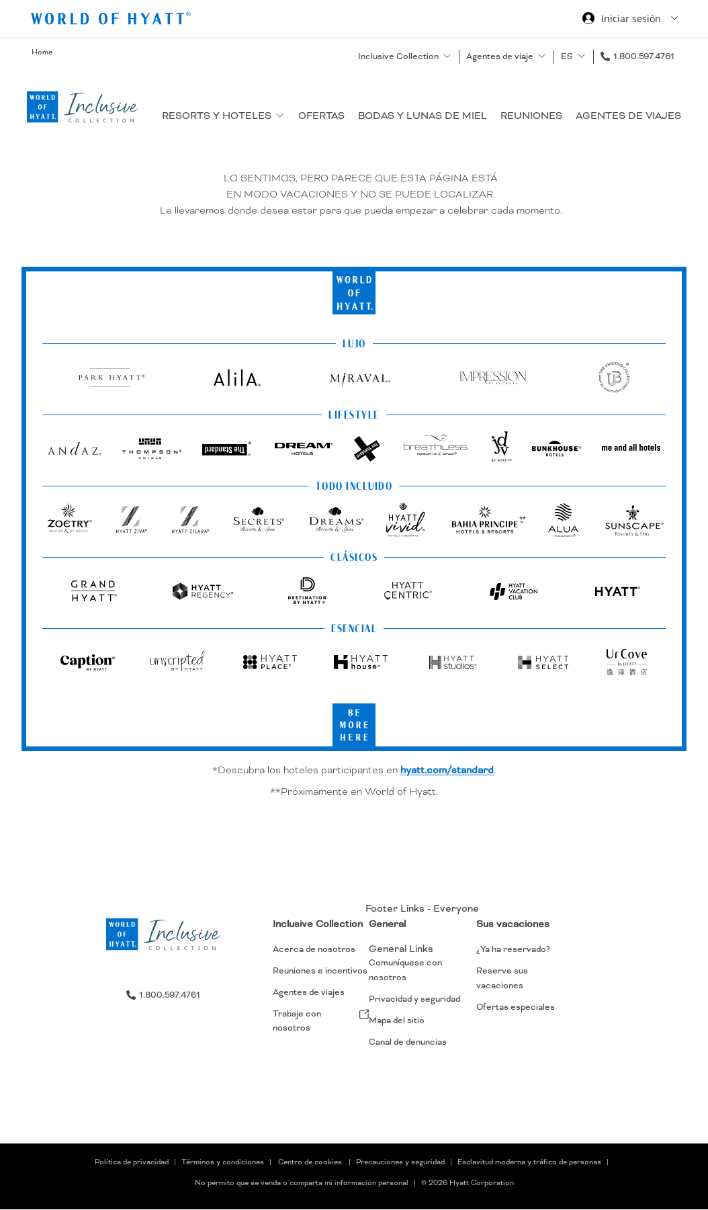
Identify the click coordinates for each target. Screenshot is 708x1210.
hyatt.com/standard (447, 770)
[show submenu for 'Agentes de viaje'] (542, 56)
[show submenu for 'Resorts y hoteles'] (280, 115)
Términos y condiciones (222, 1162)
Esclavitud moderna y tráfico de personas (529, 1162)
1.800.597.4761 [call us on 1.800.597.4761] (643, 56)
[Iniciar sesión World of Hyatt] (630, 20)
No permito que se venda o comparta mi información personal (301, 1183)
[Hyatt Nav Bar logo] (112, 20)
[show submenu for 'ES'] (581, 56)
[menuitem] (321, 986)
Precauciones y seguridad (400, 1162)
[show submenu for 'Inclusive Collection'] (447, 56)
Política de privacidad (132, 1162)
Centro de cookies (310, 1162)
